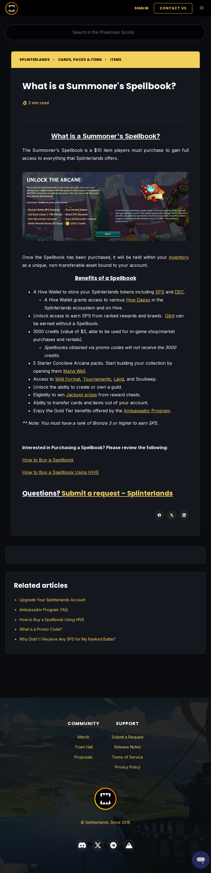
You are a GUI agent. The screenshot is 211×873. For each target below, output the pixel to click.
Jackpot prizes (81, 394)
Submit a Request (127, 737)
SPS (159, 292)
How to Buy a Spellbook (48, 460)
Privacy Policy (127, 767)
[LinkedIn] (184, 515)
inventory (179, 257)
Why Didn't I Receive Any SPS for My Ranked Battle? (67, 639)
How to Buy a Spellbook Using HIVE (60, 472)
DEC (179, 292)
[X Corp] (171, 515)
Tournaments (97, 379)
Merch (83, 737)
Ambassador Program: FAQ (44, 609)
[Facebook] (159, 515)
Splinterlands (35, 59)
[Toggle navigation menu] (202, 8)
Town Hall (84, 747)
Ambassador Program (147, 410)
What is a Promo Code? (41, 629)
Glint (169, 316)
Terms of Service (127, 757)
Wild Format (67, 379)
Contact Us (173, 8)
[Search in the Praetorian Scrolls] (105, 32)
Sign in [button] (141, 8)
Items (115, 59)
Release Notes (127, 747)
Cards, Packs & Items (80, 59)
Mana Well (74, 371)
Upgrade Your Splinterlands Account (52, 599)
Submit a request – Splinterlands (117, 493)
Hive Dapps (138, 300)
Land (119, 379)
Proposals (83, 757)
